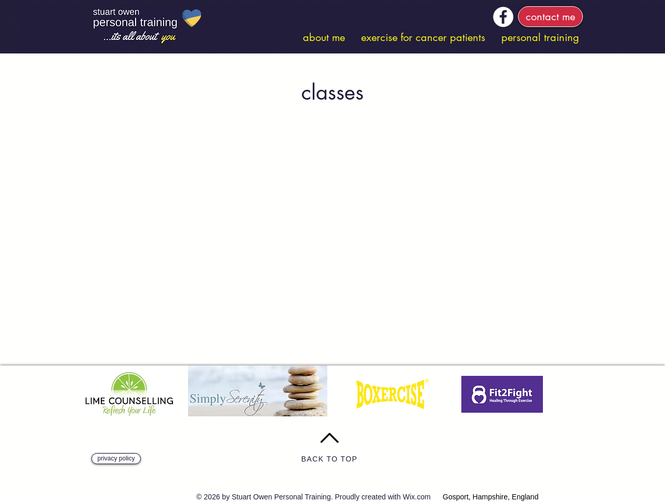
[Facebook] (503, 17)
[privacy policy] (116, 458)
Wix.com (417, 497)
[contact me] (550, 16)
